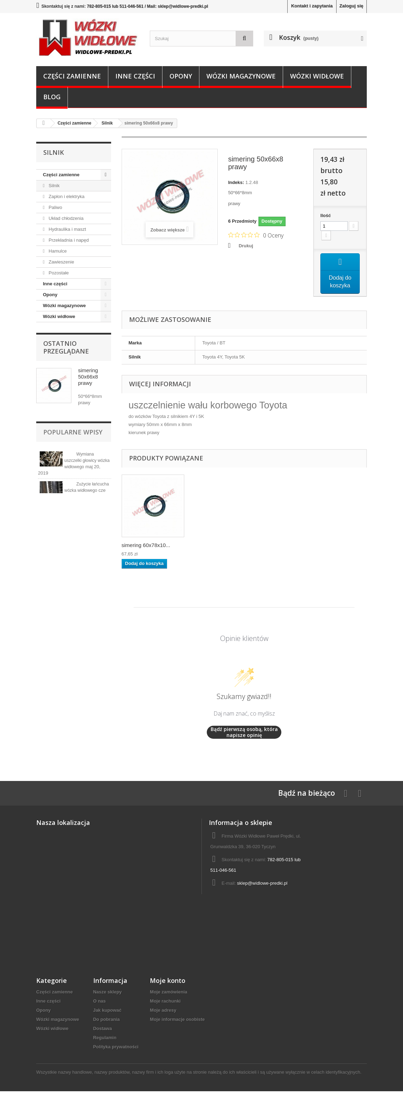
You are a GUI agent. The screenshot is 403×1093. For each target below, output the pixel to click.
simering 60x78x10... (146, 547)
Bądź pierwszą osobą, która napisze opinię (244, 734)
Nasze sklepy (107, 993)
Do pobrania (106, 1021)
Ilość (325, 215)
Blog (51, 97)
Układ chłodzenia (65, 218)
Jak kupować (107, 1012)
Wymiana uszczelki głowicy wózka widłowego (87, 460)
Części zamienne (72, 76)
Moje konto (167, 982)
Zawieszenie (60, 262)
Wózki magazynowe (241, 76)
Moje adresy (163, 1012)
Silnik (53, 185)
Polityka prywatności (116, 1048)
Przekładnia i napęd (68, 240)
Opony (180, 76)
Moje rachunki (165, 1002)
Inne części (135, 76)
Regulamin (104, 1039)
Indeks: (236, 182)
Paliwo (54, 207)
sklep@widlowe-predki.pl (262, 885)
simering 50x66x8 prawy (88, 376)
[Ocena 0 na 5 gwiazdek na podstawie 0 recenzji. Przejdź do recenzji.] (255, 235)
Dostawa (102, 1030)
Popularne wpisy (72, 432)
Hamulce (57, 251)
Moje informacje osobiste (177, 1021)
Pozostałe (58, 272)
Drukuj (246, 245)
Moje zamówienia (168, 993)
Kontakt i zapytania (312, 5)
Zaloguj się (351, 5)
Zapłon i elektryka (66, 196)
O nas (99, 1002)
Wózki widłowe (317, 76)
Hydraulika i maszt (66, 229)
